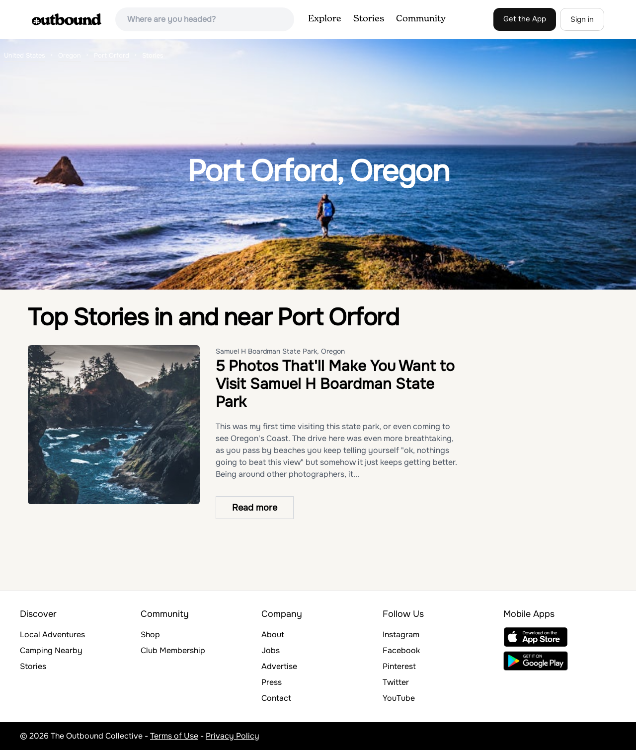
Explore (324, 18)
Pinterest (399, 666)
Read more (254, 507)
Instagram (401, 634)
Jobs (270, 650)
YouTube (399, 698)
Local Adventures (52, 634)
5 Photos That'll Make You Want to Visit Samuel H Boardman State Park (335, 384)
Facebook (401, 650)
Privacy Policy (232, 736)
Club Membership (173, 650)
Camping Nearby (51, 650)
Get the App (524, 19)
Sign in (582, 19)
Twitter (396, 682)
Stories (368, 18)
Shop (150, 634)
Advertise (279, 666)
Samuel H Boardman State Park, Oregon (280, 351)
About (272, 634)
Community (421, 18)
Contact (276, 698)
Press (271, 682)
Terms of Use (174, 736)
